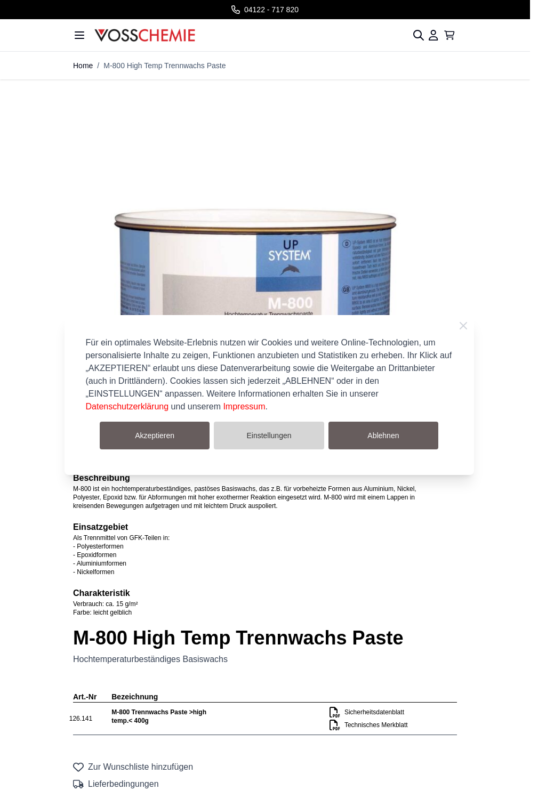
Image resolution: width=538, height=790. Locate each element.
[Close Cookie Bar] (463, 325)
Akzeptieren (154, 435)
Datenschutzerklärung (127, 406)
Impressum (244, 406)
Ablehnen (383, 435)
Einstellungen (268, 435)
